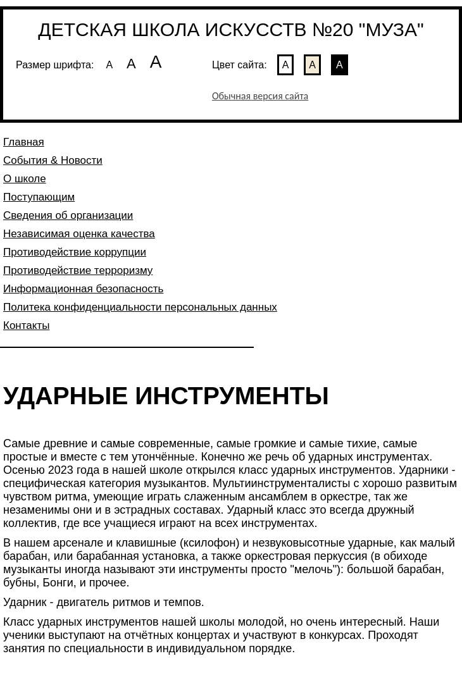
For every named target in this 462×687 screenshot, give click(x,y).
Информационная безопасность (83, 289)
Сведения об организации (68, 215)
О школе (24, 179)
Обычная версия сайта (260, 96)
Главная (23, 142)
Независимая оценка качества (79, 234)
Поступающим (39, 197)
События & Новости (53, 160)
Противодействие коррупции (74, 252)
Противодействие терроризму (78, 270)
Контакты (26, 325)
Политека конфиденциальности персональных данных (140, 307)
